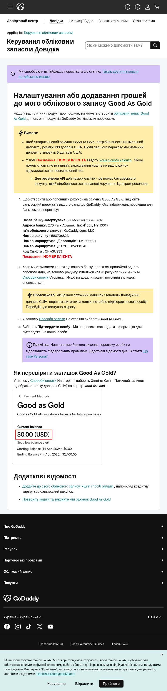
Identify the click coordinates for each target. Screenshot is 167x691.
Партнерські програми (22, 560)
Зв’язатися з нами (113, 21)
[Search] (155, 45)
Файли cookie (120, 644)
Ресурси (10, 549)
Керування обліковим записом (48, 32)
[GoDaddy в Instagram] (17, 628)
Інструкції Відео (81, 21)
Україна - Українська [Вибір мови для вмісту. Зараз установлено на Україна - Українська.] (23, 617)
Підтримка (12, 537)
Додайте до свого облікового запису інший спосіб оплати (67, 486)
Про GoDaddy (14, 526)
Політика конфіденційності (87, 644)
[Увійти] (148, 7)
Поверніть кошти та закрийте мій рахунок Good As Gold (66, 499)
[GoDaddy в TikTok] (28, 628)
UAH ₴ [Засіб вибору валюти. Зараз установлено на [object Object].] (156, 617)
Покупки (10, 582)
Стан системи (144, 21)
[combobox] (118, 45)
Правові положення (50, 644)
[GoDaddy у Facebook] (6, 628)
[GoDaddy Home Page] (21, 598)
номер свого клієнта (115, 160)
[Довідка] (127, 7)
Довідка (56, 21)
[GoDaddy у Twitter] (39, 628)
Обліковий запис (17, 571)
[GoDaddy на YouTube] (50, 628)
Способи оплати (35, 277)
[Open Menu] (8, 7)
